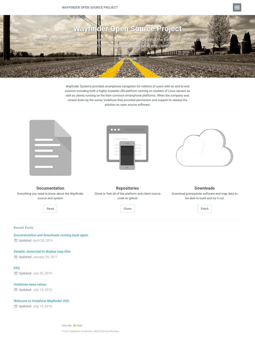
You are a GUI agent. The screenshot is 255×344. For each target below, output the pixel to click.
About (129, 7)
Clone (127, 210)
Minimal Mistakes (110, 332)
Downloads (173, 7)
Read (50, 210)
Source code (127, 59)
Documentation (149, 7)
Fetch (205, 210)
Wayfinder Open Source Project (90, 7)
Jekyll (96, 332)
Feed (77, 326)
